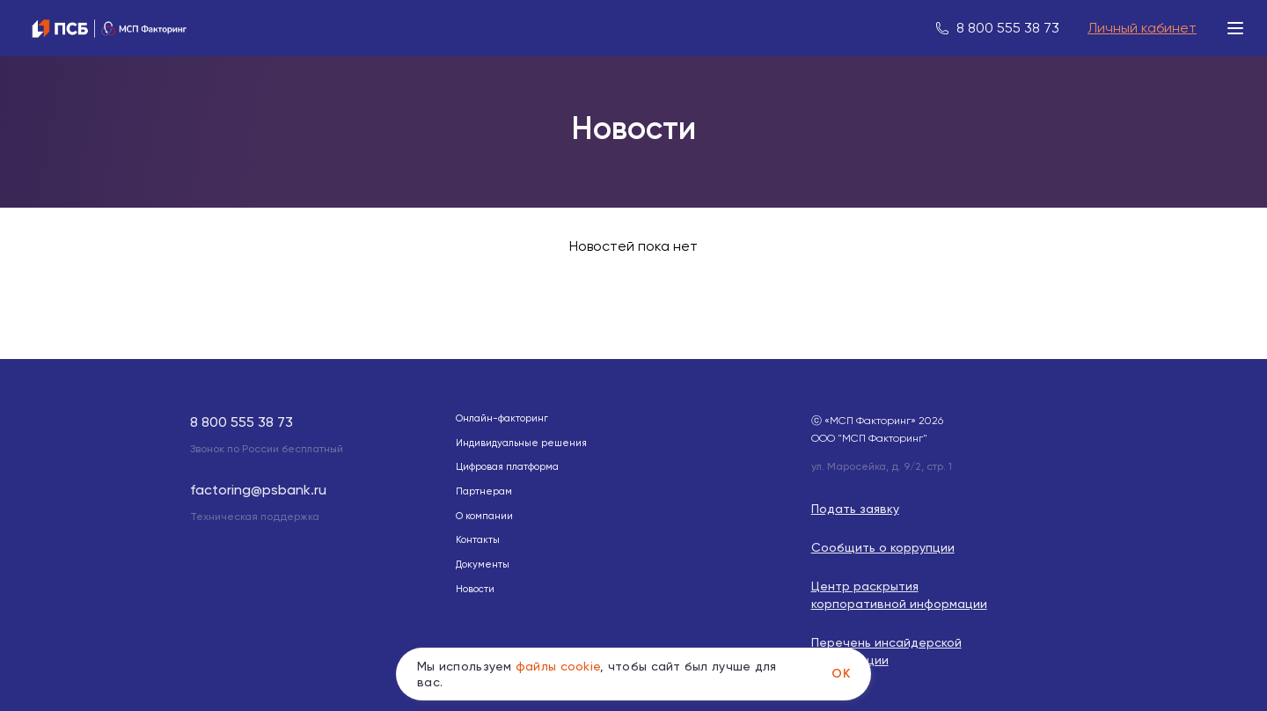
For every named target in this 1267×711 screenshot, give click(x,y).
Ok (840, 673)
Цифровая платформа (507, 467)
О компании (484, 516)
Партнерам (484, 491)
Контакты (478, 540)
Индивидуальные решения (521, 443)
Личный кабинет (1142, 27)
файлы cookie (558, 666)
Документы (482, 564)
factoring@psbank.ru (258, 489)
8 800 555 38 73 (1007, 27)
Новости (475, 589)
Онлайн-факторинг (502, 418)
